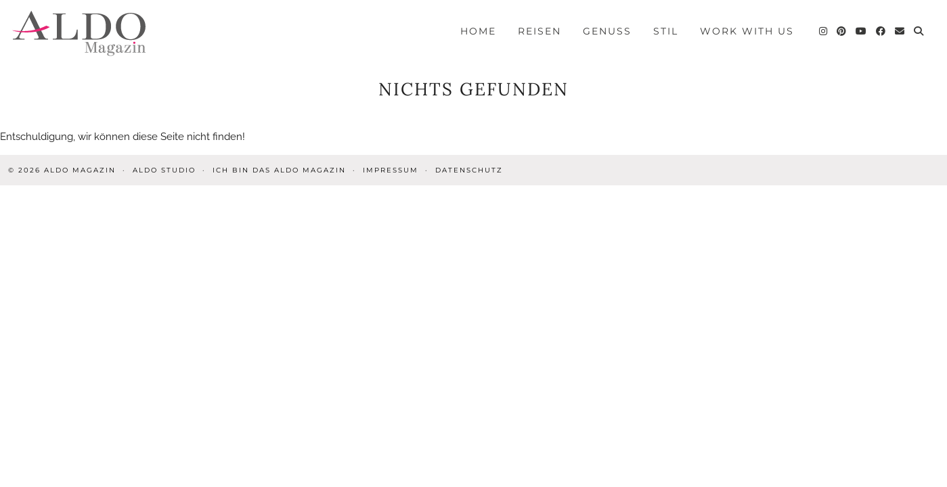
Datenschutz (469, 170)
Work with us (747, 31)
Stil (665, 31)
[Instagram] (824, 31)
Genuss (607, 31)
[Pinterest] (842, 31)
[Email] (900, 31)
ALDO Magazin (80, 170)
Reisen (539, 31)
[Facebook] (881, 31)
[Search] (919, 31)
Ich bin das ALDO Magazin (279, 170)
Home (478, 31)
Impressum (390, 170)
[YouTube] (862, 31)
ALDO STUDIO (164, 170)
